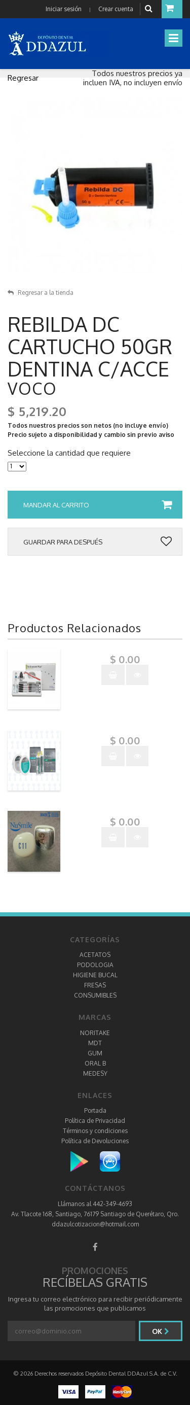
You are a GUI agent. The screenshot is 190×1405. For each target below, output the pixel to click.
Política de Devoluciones (95, 1141)
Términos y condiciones (95, 1131)
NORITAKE (95, 1033)
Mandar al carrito (97, 504)
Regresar (23, 78)
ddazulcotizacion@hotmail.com (95, 1224)
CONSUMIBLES (95, 995)
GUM (95, 1053)
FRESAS (95, 985)
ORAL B (95, 1063)
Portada (95, 1110)
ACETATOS (95, 954)
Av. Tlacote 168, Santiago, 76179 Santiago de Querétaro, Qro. (95, 1214)
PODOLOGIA (95, 965)
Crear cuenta (115, 9)
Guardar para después (97, 541)
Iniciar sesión (64, 9)
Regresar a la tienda (40, 292)
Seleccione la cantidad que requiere (69, 453)
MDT (95, 1043)
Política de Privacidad (95, 1120)
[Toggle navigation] (173, 38)
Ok (160, 1331)
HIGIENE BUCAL (95, 975)
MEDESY (95, 1073)
